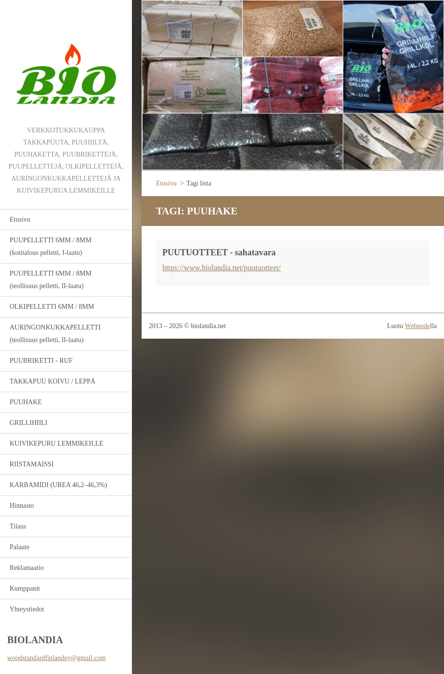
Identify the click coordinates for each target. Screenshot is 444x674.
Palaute (19, 547)
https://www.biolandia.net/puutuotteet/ (221, 268)
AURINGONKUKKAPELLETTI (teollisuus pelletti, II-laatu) (55, 334)
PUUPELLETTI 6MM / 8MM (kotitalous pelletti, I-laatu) (50, 246)
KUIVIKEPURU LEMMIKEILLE (57, 443)
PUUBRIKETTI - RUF (41, 360)
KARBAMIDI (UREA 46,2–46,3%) (58, 485)
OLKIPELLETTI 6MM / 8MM (52, 306)
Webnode (418, 326)
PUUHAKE (26, 402)
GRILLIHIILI (29, 422)
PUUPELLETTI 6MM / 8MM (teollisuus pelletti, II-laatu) (50, 280)
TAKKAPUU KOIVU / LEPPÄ (52, 381)
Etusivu (20, 219)
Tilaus (18, 526)
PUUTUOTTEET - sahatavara (219, 252)
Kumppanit (25, 588)
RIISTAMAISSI (31, 464)
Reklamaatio (27, 567)
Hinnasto (22, 505)
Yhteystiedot (27, 609)
